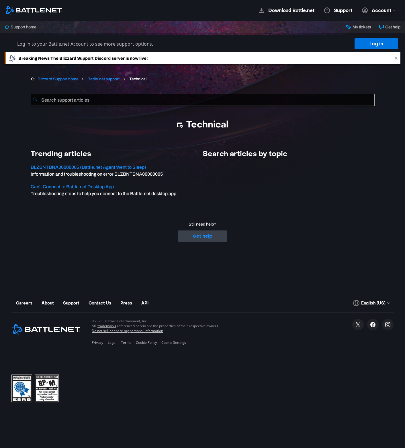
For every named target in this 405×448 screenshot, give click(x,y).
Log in (376, 43)
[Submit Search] (35, 100)
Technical (137, 79)
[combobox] (203, 100)
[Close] (396, 58)
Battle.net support (103, 79)
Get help (389, 27)
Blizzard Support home (58, 79)
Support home (20, 27)
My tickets (358, 27)
